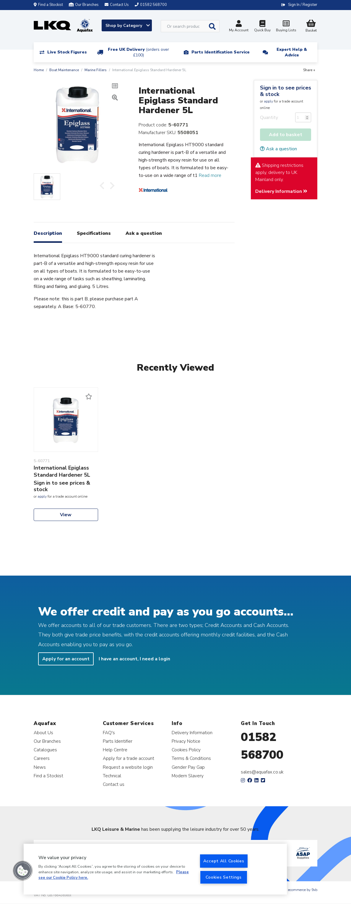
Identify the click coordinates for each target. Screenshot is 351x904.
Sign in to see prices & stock (285, 91)
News (40, 767)
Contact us (113, 784)
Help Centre (115, 750)
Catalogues (45, 750)
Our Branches (84, 4)
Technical (112, 776)
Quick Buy (262, 26)
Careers (42, 758)
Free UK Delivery (138, 52)
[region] (155, 869)
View (66, 515)
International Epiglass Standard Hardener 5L (62, 471)
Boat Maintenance (64, 70)
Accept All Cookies (223, 861)
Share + (309, 70)
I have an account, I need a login (134, 659)
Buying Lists (286, 26)
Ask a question (278, 149)
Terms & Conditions (191, 758)
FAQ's (109, 732)
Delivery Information (281, 191)
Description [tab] (48, 233)
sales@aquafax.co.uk (262, 772)
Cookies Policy (186, 750)
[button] (22, 870)
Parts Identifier (117, 741)
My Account (238, 26)
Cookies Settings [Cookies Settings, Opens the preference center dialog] (224, 877)
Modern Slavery (188, 776)
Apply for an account (66, 659)
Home (39, 70)
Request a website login (128, 767)
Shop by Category (127, 25)
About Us (43, 732)
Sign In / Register (302, 4)
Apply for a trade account (128, 758)
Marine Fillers (95, 70)
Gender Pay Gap (188, 767)
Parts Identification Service (220, 52)
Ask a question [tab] (144, 233)
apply (268, 101)
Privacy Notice (186, 741)
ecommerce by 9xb (302, 889)
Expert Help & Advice (292, 52)
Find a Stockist (48, 4)
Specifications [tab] (94, 233)
